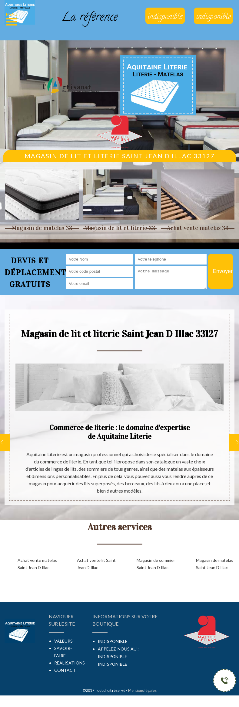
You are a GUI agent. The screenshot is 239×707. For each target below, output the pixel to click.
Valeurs (63, 641)
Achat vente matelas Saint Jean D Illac (37, 564)
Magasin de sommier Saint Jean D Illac (156, 564)
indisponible (112, 656)
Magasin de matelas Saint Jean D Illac (214, 564)
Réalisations (69, 662)
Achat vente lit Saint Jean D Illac (96, 564)
